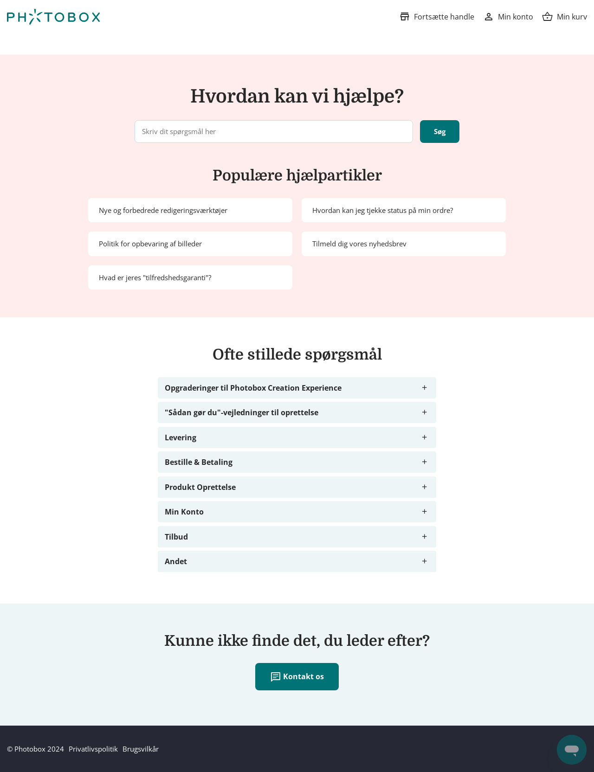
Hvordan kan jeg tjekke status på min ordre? (382, 210)
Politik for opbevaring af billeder (150, 243)
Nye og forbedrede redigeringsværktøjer (163, 210)
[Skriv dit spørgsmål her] (274, 131)
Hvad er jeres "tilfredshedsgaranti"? (155, 277)
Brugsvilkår (141, 748)
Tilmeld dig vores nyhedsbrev (359, 243)
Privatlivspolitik (93, 748)
